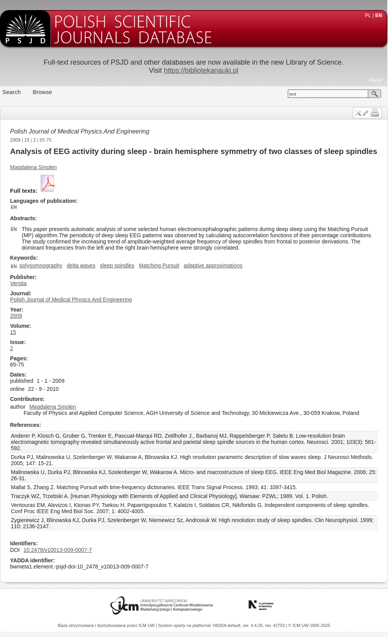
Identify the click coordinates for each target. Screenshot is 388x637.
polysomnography (40, 265)
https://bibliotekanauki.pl (201, 70)
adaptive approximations (213, 265)
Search (11, 92)
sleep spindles (117, 265)
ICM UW (147, 625)
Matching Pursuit (159, 265)
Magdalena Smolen (33, 167)
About (375, 80)
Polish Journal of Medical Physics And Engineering (79, 131)
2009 (15, 140)
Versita (18, 283)
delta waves (81, 265)
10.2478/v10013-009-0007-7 (58, 550)
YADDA (220, 625)
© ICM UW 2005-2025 (309, 625)
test (292, 94)
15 (26, 140)
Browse (42, 92)
